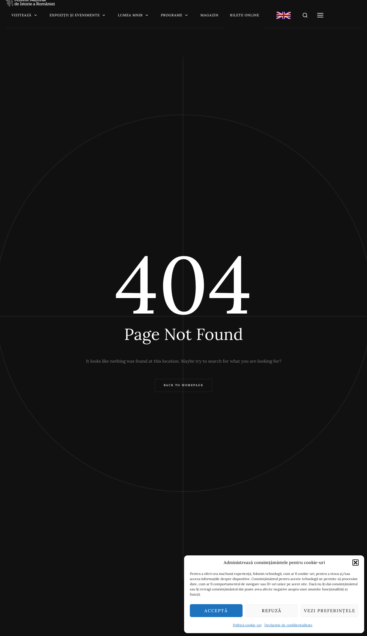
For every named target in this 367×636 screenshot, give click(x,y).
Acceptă (216, 610)
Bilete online (244, 15)
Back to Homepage (183, 385)
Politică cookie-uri (247, 625)
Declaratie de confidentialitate (288, 625)
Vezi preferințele (329, 610)
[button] (355, 562)
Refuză (272, 610)
